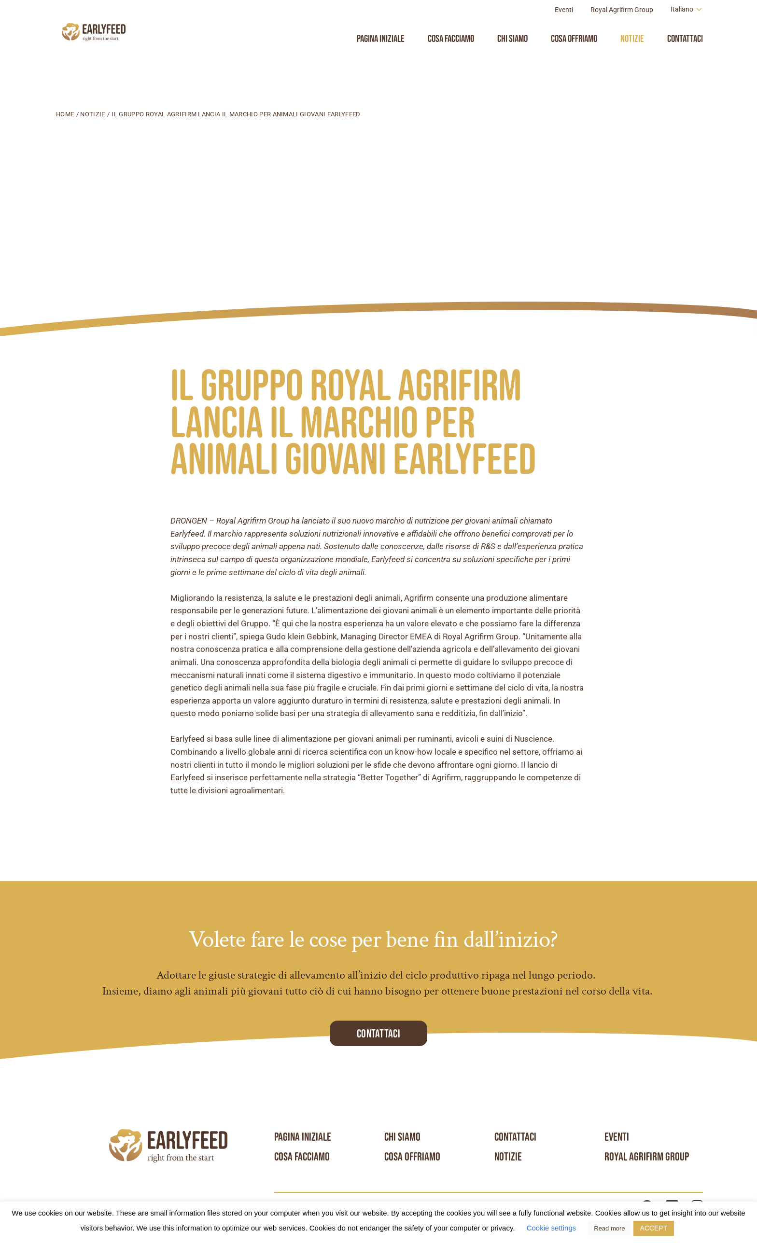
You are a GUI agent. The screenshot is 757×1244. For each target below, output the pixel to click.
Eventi (564, 31)
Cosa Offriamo (574, 59)
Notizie (632, 59)
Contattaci (685, 59)
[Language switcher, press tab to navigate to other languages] (687, 31)
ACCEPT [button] (654, 1228)
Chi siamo (512, 59)
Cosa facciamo (451, 59)
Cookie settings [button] (551, 1228)
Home (65, 114)
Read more (609, 1228)
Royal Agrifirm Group (621, 31)
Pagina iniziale (381, 59)
